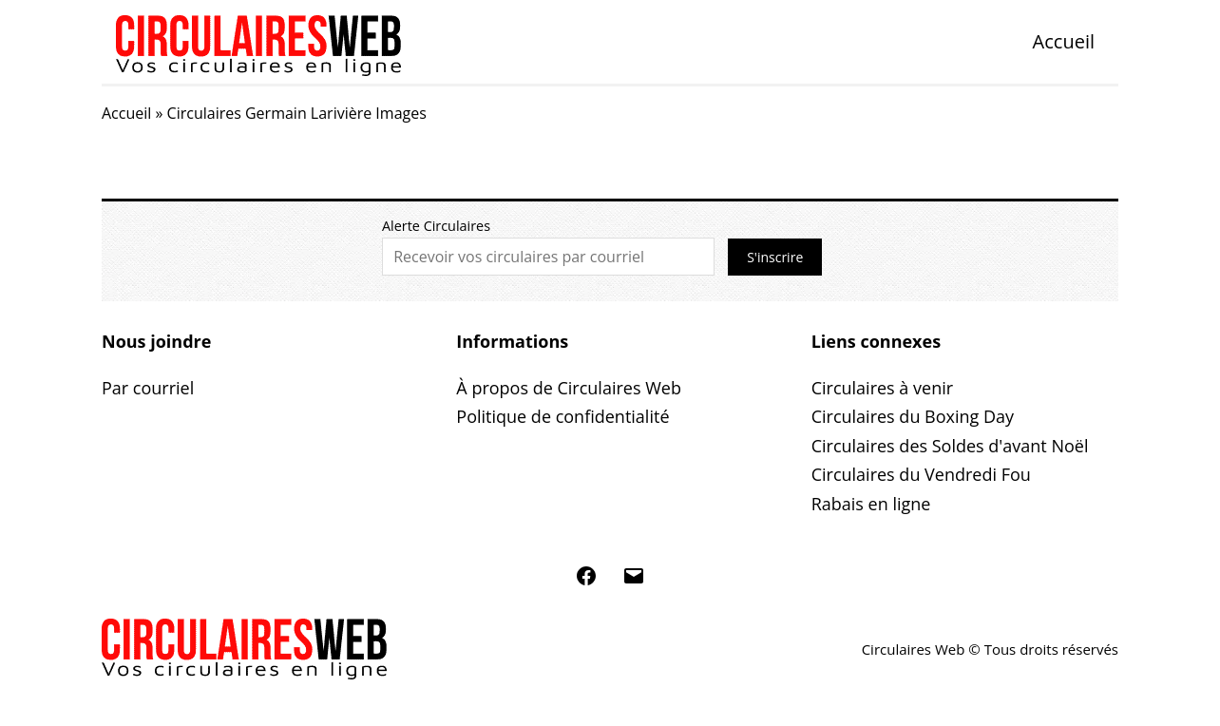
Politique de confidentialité (562, 416)
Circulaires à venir (882, 387)
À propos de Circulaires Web (568, 387)
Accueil (1064, 41)
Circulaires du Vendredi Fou (921, 474)
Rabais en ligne (871, 503)
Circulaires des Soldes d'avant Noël (950, 445)
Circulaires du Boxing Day (912, 416)
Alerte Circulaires (436, 226)
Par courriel (148, 387)
